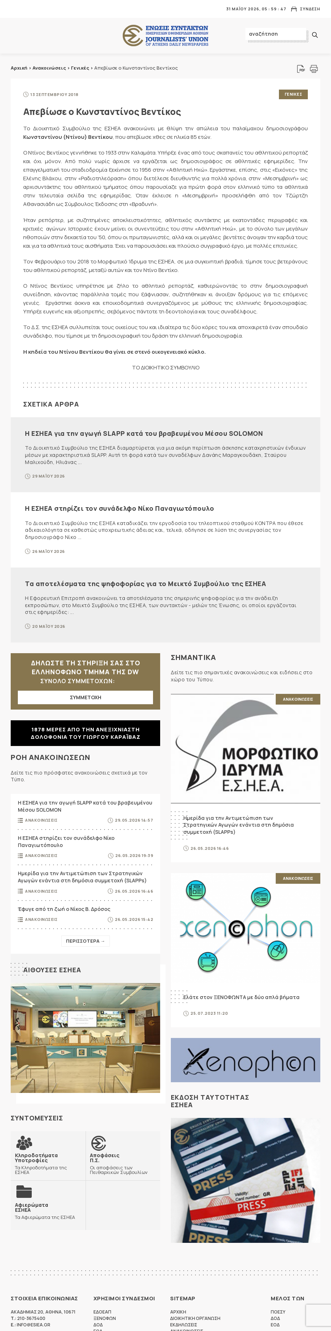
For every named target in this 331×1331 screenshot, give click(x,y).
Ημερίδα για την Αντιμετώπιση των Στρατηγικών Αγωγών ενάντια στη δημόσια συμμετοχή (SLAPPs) (82, 877)
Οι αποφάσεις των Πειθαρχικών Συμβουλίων (123, 1163)
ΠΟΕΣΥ (278, 1312)
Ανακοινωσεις (41, 820)
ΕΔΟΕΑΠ (102, 1312)
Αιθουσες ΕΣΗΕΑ (52, 970)
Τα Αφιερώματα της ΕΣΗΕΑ (45, 1210)
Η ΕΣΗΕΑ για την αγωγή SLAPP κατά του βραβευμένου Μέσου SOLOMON (144, 433)
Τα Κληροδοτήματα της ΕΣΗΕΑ (48, 1163)
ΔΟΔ (98, 1325)
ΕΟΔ (275, 1325)
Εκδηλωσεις (183, 1325)
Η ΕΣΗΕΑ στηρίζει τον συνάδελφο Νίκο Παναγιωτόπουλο (119, 508)
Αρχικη (178, 1312)
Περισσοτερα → (85, 941)
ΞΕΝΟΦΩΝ (104, 1318)
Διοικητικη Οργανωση (195, 1318)
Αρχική (19, 68)
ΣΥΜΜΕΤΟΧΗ (85, 697)
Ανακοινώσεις (49, 68)
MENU (16, 8)
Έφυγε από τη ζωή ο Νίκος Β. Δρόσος (64, 909)
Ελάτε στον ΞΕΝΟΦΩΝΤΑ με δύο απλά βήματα (241, 997)
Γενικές (80, 68)
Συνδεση (310, 8)
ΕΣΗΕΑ (165, 36)
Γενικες (293, 94)
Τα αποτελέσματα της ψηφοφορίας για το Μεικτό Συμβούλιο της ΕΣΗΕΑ (145, 583)
